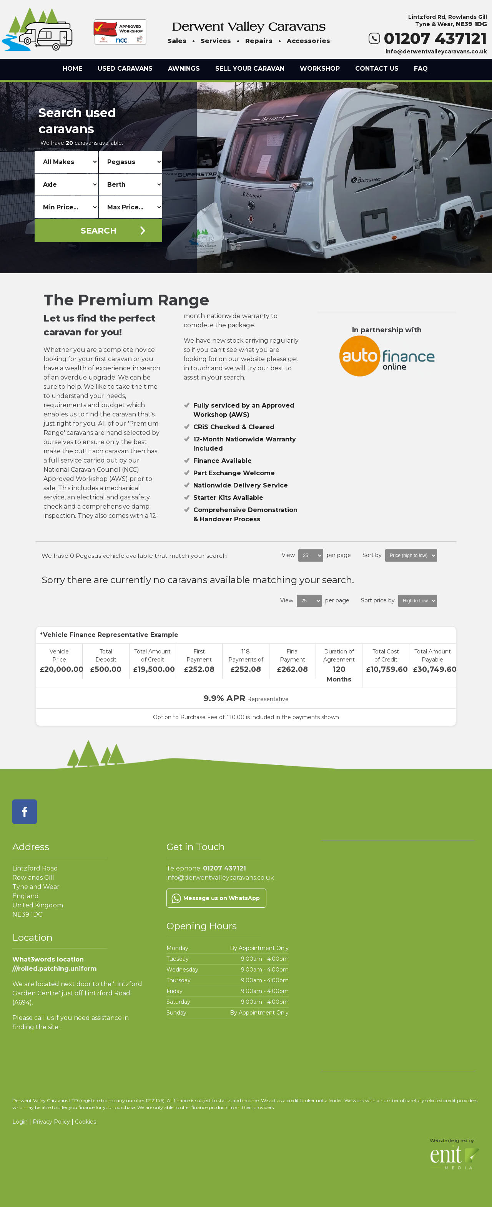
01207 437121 (428, 38)
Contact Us (377, 68)
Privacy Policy (51, 1121)
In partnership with (387, 351)
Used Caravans (125, 68)
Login (20, 1121)
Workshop (320, 68)
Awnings (184, 68)
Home (72, 68)
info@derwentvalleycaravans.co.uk (436, 51)
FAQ (421, 68)
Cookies (85, 1121)
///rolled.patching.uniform (54, 968)
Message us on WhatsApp (221, 898)
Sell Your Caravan (249, 68)
